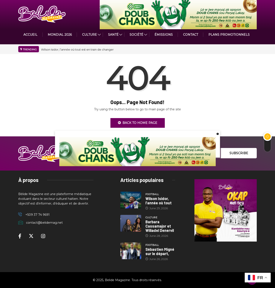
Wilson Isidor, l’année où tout (158, 200)
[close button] (217, 133)
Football (152, 194)
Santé (113, 35)
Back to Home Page (137, 123)
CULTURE (89, 35)
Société (136, 35)
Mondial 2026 (60, 35)
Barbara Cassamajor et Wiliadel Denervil (159, 226)
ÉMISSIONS (163, 35)
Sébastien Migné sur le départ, (159, 251)
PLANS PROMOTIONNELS (229, 35)
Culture (151, 217)
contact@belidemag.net (44, 223)
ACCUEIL (30, 35)
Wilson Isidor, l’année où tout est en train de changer (77, 49)
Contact (190, 35)
